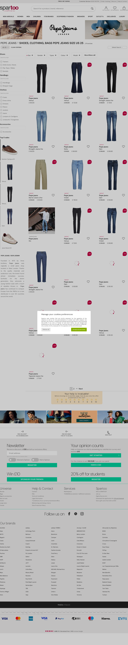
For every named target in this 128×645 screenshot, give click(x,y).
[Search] (92, 8)
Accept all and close (79, 329)
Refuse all (46, 329)
